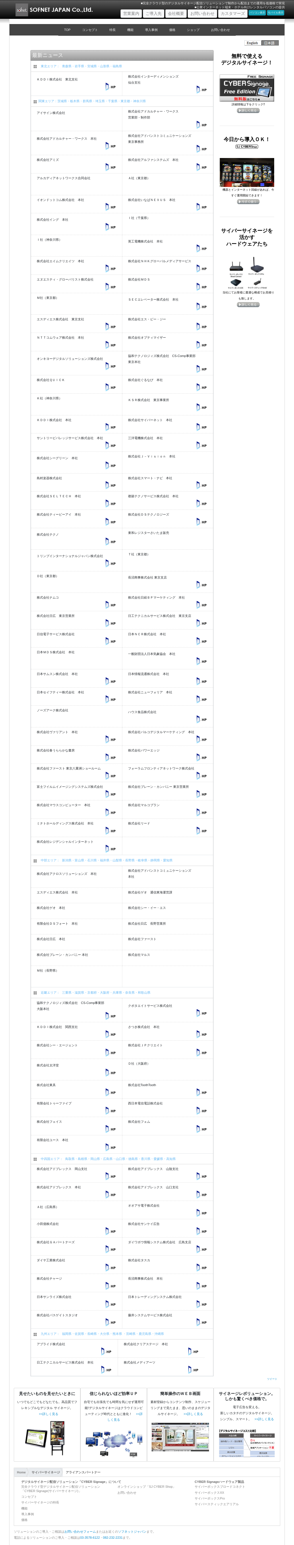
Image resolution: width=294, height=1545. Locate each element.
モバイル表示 (275, 12)
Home (21, 1472)
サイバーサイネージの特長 (40, 1502)
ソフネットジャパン (132, 1531)
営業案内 (132, 13)
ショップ (193, 29)
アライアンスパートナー (83, 1472)
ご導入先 (154, 13)
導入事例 (151, 29)
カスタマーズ (233, 13)
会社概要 (176, 13)
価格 (172, 29)
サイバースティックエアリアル (217, 1504)
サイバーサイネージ (46, 1472)
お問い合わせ (202, 13)
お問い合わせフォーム (80, 1531)
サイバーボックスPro (210, 1498)
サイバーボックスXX (209, 1492)
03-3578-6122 (90, 1537)
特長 (112, 29)
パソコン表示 (257, 12)
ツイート (272, 1379)
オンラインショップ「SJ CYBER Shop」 (146, 1486)
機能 (130, 29)
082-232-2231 (113, 1537)
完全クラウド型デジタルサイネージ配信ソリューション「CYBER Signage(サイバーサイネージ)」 (60, 1488)
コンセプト (90, 29)
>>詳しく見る (49, 1414)
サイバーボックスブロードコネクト (220, 1486)
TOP (67, 29)
